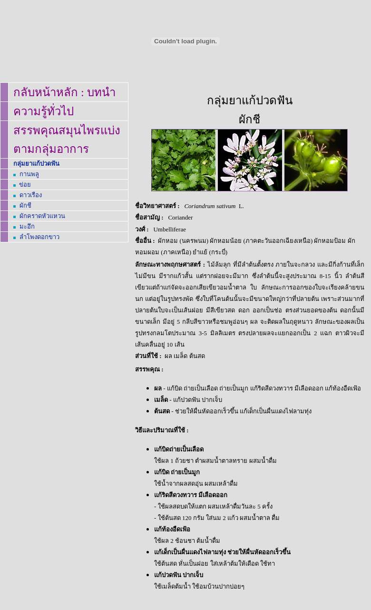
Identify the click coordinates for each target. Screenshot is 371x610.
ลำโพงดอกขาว (39, 236)
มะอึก (27, 226)
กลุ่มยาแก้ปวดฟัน (36, 163)
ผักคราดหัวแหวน (42, 216)
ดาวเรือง (31, 195)
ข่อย (25, 184)
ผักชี (25, 205)
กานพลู (29, 174)
